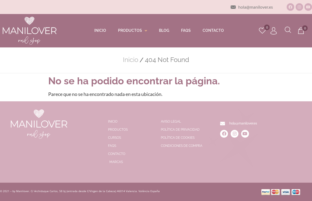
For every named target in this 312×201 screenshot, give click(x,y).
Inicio (130, 59)
